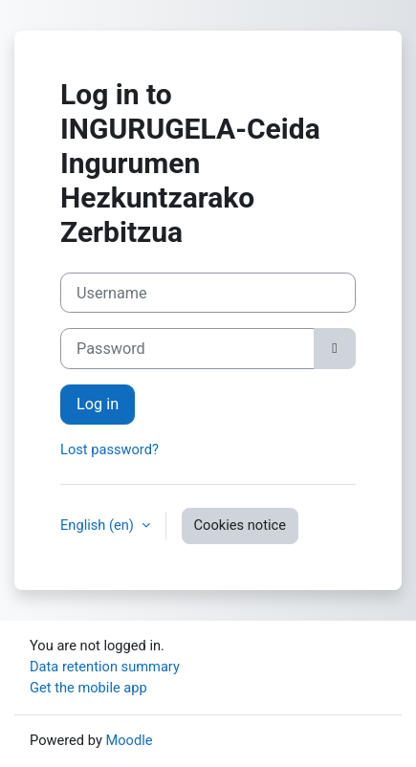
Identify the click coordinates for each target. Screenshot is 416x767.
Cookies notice (240, 525)
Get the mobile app (88, 687)
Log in (98, 404)
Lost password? (109, 449)
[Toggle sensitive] (335, 348)
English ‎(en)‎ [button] (99, 525)
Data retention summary (105, 666)
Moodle (128, 740)
